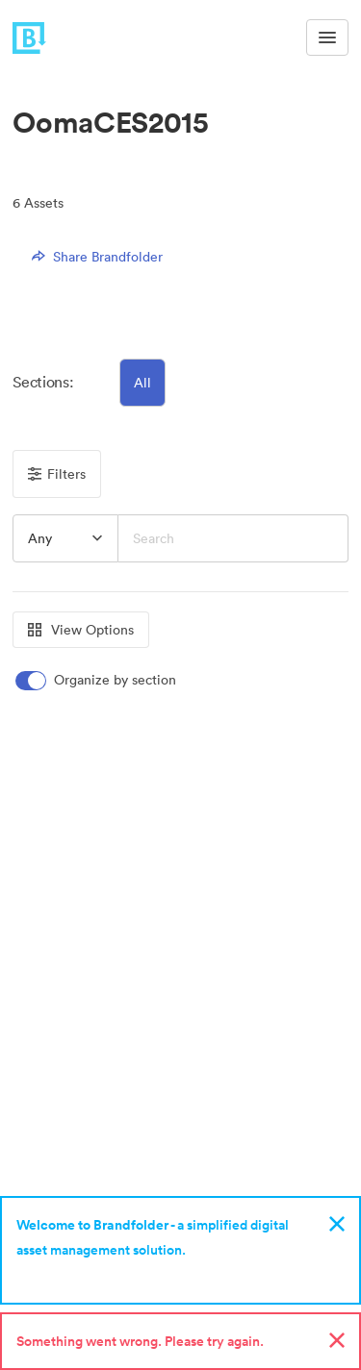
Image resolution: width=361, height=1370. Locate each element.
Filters (57, 474)
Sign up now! (61, 1274)
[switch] (97, 680)
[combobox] (65, 538)
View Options (81, 629)
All (142, 382)
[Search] (233, 538)
